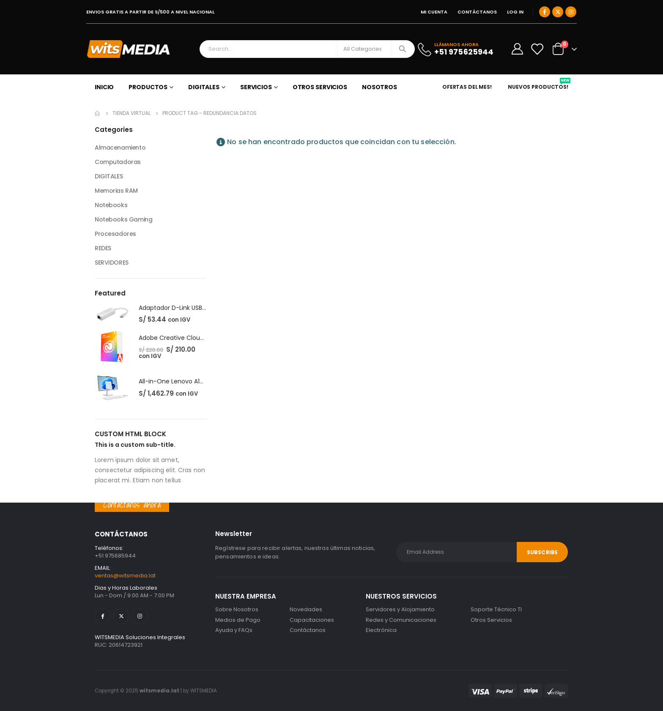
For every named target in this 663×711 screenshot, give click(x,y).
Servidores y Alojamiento (400, 609)
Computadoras (118, 162)
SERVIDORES (112, 262)
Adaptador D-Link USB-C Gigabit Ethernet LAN (205, 308)
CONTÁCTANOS (477, 11)
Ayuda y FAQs (233, 630)
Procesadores (115, 234)
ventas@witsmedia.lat (125, 576)
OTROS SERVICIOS (320, 87)
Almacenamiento (120, 147)
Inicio (104, 87)
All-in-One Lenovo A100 (173, 381)
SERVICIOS (256, 87)
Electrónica (381, 630)
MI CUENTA (434, 11)
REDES (103, 248)
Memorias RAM (116, 190)
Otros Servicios (491, 620)
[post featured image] (112, 314)
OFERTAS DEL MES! (467, 87)
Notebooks (111, 205)
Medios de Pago (237, 620)
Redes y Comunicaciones (401, 620)
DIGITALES (203, 87)
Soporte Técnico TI (496, 609)
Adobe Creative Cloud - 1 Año (182, 338)
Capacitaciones (312, 620)
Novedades (306, 609)
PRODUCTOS (148, 87)
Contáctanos (308, 630)
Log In (515, 11)
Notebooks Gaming (123, 219)
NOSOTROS (379, 87)
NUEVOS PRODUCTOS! (539, 87)
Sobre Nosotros (236, 609)
